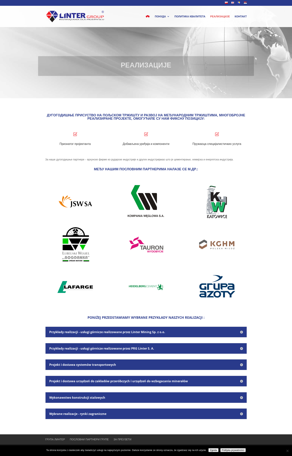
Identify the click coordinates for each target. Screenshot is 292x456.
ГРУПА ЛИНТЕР (55, 439)
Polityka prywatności (233, 450)
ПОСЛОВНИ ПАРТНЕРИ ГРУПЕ (89, 439)
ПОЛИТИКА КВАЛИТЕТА (189, 16)
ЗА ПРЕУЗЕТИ (123, 439)
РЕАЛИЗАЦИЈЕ (220, 16)
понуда (160, 16)
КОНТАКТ (241, 16)
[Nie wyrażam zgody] (287, 451)
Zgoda (213, 450)
